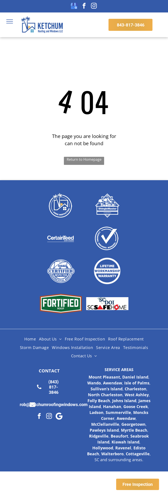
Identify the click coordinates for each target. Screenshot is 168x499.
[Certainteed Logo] (61, 238)
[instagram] (93, 6)
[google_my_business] (74, 6)
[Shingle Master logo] (107, 205)
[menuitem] (30, 339)
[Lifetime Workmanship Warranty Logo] (107, 271)
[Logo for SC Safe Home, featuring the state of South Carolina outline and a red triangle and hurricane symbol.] (107, 304)
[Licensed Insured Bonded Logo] (107, 238)
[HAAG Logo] (61, 271)
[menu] (9, 21)
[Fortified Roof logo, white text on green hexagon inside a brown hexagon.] (61, 304)
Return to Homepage (84, 159)
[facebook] (84, 6)
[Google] (59, 417)
